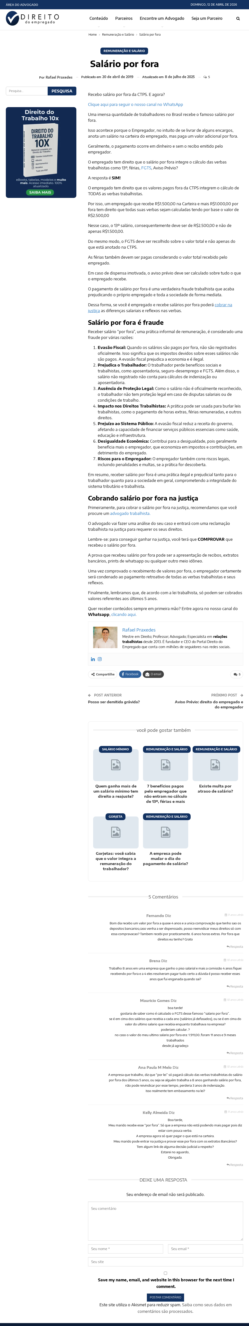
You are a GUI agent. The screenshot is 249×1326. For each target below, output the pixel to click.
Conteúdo (98, 18)
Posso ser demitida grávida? (114, 702)
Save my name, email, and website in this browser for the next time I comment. (166, 1283)
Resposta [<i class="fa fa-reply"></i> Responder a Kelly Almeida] (235, 1165)
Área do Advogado (22, 5)
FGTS (146, 167)
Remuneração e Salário (124, 51)
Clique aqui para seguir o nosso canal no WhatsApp (135, 104)
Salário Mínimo (115, 749)
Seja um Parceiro (207, 18)
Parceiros (124, 18)
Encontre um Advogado (162, 18)
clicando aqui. (124, 614)
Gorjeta (115, 816)
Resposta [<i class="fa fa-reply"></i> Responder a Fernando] (235, 947)
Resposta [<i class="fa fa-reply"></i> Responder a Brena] (235, 986)
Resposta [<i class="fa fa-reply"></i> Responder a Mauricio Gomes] (235, 1053)
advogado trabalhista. (130, 513)
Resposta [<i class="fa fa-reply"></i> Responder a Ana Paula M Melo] (235, 1098)
